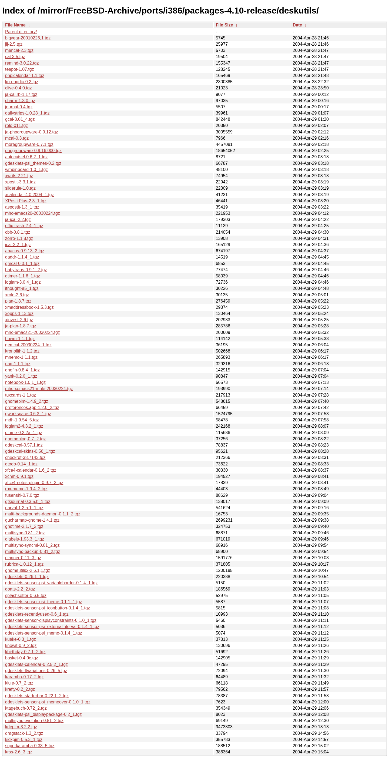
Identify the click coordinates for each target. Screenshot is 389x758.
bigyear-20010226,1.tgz (28, 38)
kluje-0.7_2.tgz (19, 683)
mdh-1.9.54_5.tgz (22, 420)
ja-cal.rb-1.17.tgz (21, 94)
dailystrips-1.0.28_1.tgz (27, 113)
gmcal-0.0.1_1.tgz (22, 263)
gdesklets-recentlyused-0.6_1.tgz (37, 614)
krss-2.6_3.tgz (18, 752)
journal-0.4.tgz (18, 107)
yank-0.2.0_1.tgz (21, 376)
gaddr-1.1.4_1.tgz (22, 257)
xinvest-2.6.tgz (19, 319)
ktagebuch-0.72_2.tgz (26, 708)
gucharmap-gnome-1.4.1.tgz (32, 520)
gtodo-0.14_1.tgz (21, 464)
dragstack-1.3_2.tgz (24, 733)
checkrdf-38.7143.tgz (25, 457)
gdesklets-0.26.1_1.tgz (27, 576)
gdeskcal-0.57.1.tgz (24, 445)
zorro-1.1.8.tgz (19, 238)
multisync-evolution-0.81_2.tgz (34, 720)
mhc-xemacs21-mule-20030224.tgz (39, 388)
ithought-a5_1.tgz (22, 288)
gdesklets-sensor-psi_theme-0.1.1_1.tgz (43, 601)
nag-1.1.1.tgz (17, 363)
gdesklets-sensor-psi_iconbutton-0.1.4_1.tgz (47, 608)
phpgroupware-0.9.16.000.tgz (33, 150)
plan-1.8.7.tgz (18, 301)
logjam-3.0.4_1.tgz (23, 282)
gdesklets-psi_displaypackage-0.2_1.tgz (43, 714)
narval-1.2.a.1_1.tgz (24, 507)
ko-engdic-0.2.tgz (21, 81)
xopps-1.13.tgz (19, 313)
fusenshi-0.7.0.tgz (22, 495)
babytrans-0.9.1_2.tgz (26, 269)
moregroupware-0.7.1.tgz (29, 144)
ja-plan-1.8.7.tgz (20, 326)
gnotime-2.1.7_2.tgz (24, 526)
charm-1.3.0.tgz (20, 100)
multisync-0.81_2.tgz (25, 533)
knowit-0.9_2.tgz (21, 645)
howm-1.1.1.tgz (20, 338)
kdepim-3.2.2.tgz (21, 727)
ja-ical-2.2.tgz (18, 219)
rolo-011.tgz (16, 125)
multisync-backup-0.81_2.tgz (32, 551)
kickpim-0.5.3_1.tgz (23, 739)
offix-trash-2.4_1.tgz (24, 225)
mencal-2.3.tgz (19, 50)
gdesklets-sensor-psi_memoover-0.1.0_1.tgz (47, 702)
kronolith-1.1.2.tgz (22, 351)
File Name (15, 25)
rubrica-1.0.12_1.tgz (24, 564)
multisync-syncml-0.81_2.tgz (32, 545)
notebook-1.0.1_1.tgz (25, 382)
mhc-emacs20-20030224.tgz (32, 213)
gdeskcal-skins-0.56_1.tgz (30, 451)
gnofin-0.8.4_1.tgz (22, 370)
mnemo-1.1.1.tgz (21, 357)
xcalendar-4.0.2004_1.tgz (29, 194)
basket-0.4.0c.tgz (21, 658)
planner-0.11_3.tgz (23, 557)
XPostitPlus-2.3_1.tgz (25, 201)
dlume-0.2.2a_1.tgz (23, 432)
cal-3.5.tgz (15, 56)
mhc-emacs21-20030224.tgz (32, 332)
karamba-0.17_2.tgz (24, 677)
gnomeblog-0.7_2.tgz (25, 439)
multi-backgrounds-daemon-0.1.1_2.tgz (42, 514)
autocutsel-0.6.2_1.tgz (26, 157)
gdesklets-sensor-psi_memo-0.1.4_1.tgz (43, 633)
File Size (224, 25)
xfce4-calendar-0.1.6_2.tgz (30, 470)
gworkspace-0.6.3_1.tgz (28, 413)
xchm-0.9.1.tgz (19, 476)
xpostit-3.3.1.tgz (20, 182)
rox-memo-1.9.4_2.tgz (26, 489)
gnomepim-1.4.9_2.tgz (26, 401)
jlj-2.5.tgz (13, 44)
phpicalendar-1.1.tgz (24, 75)
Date (297, 25)
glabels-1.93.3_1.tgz (24, 539)
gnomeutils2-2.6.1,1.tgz (27, 570)
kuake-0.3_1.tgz (20, 639)
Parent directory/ (21, 31)
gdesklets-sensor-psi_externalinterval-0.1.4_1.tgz (52, 626)
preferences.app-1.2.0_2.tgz (32, 407)
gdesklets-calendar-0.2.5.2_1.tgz (36, 664)
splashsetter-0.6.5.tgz (25, 595)
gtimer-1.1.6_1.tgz (22, 276)
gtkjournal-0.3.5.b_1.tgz (27, 501)
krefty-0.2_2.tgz (20, 689)
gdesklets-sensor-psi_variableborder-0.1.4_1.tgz (51, 583)
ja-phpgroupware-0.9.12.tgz (31, 132)
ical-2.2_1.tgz (18, 244)
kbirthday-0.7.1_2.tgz (25, 651)
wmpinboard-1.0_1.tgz (26, 169)
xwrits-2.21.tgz (19, 175)
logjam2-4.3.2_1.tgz (24, 426)
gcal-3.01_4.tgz (20, 119)
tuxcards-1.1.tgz (20, 395)
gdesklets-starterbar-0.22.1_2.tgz (37, 695)
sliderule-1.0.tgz (20, 188)
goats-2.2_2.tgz (20, 589)
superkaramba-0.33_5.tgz (29, 745)
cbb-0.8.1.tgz (17, 232)
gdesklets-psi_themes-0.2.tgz (33, 163)
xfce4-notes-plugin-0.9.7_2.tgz (34, 482)
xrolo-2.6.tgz (17, 295)
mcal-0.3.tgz (17, 138)
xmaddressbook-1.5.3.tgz (29, 307)
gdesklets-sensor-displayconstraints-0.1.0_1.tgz (50, 620)
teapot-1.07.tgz (19, 69)
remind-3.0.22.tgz (22, 63)
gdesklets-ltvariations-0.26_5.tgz (36, 670)
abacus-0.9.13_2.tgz (24, 251)
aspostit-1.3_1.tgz (22, 207)
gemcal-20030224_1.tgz (28, 345)
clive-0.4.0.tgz (18, 88)
